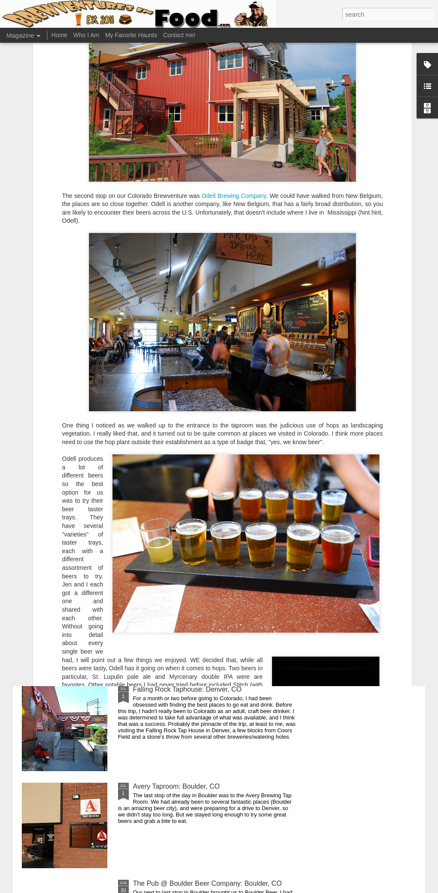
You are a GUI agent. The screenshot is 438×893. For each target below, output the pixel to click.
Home (59, 35)
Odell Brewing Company (233, 90)
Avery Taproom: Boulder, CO (176, 786)
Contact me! (179, 35)
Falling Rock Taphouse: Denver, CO (187, 689)
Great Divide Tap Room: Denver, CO (188, 592)
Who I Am (86, 35)
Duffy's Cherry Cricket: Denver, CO (186, 495)
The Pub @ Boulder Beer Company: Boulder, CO (207, 883)
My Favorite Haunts (131, 35)
